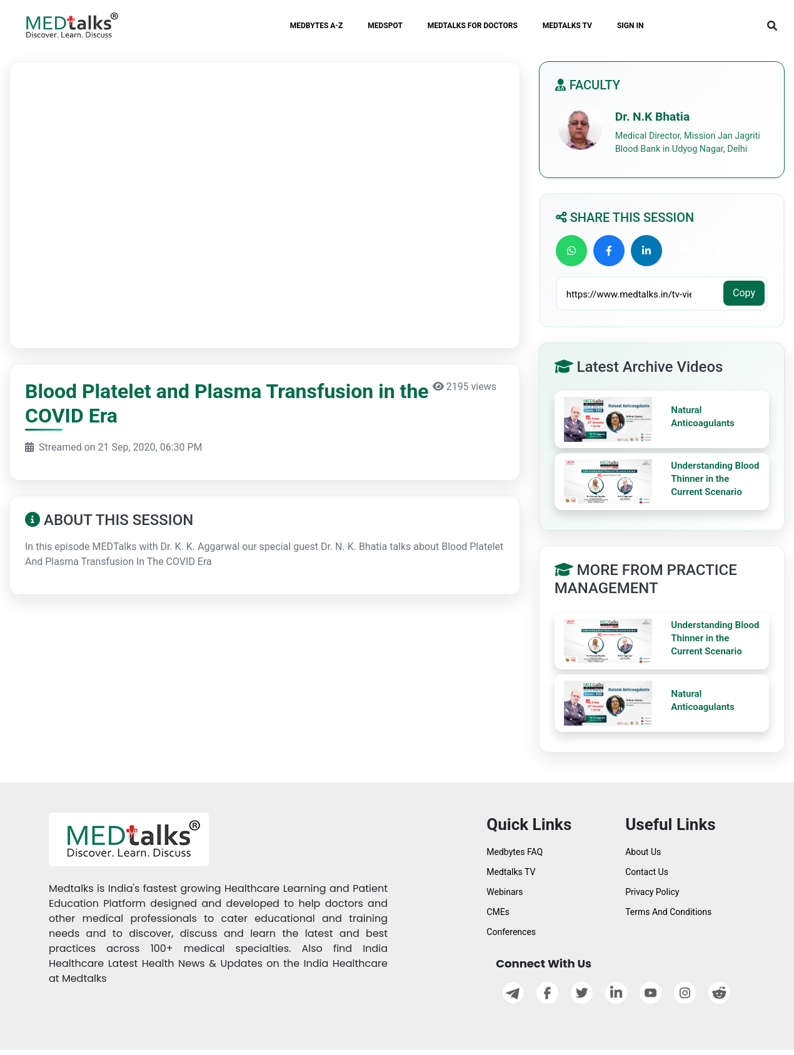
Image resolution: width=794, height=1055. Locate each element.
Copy (744, 293)
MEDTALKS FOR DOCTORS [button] (473, 25)
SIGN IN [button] (630, 25)
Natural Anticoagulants (703, 416)
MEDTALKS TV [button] (567, 25)
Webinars (504, 892)
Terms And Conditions (668, 912)
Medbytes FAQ (514, 852)
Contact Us (646, 872)
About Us (643, 852)
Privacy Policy (652, 892)
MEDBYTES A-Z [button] (316, 25)
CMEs (498, 912)
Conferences (511, 932)
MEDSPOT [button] (385, 25)
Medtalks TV (510, 872)
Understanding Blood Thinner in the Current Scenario (715, 479)
